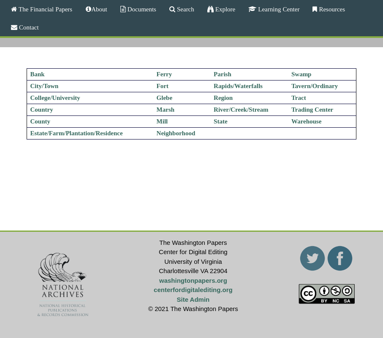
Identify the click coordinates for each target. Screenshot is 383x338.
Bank (37, 74)
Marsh (166, 109)
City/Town (44, 86)
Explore (224, 9)
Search (184, 9)
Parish (222, 74)
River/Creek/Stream (241, 109)
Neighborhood (176, 133)
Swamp (301, 74)
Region (223, 97)
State (221, 121)
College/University (55, 97)
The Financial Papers (44, 9)
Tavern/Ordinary (314, 86)
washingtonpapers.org (193, 280)
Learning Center (277, 9)
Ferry (164, 74)
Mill (162, 121)
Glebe (165, 97)
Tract (298, 97)
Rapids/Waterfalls (238, 86)
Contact (28, 27)
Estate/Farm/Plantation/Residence (76, 133)
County (40, 121)
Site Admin (193, 299)
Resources (331, 9)
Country (41, 109)
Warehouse (306, 121)
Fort (162, 86)
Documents (141, 9)
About (99, 9)
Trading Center (312, 109)
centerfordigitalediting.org (193, 289)
